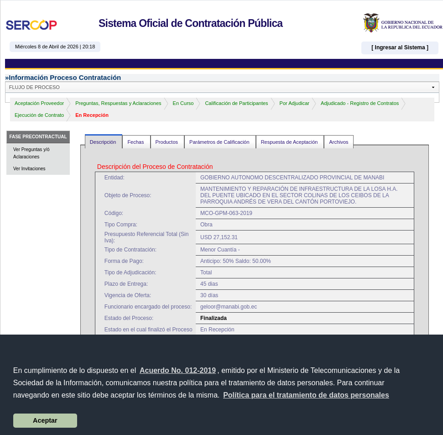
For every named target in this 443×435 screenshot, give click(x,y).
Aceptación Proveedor (39, 103)
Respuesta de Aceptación (290, 142)
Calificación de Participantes (236, 103)
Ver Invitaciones (29, 168)
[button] (306, 395)
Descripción (104, 142)
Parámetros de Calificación (220, 142)
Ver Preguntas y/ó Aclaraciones (31, 153)
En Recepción (92, 115)
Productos (168, 142)
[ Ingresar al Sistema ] (399, 47)
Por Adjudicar (294, 103)
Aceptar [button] (45, 420)
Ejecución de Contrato (39, 115)
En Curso (183, 103)
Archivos (338, 142)
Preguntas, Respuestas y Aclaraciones (118, 103)
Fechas (136, 142)
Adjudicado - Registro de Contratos (360, 103)
